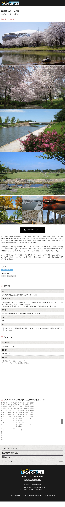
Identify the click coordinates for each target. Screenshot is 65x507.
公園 (2, 276)
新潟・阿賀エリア (7, 269)
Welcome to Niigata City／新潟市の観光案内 (15, 363)
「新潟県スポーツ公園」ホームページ (13, 361)
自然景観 (10, 276)
